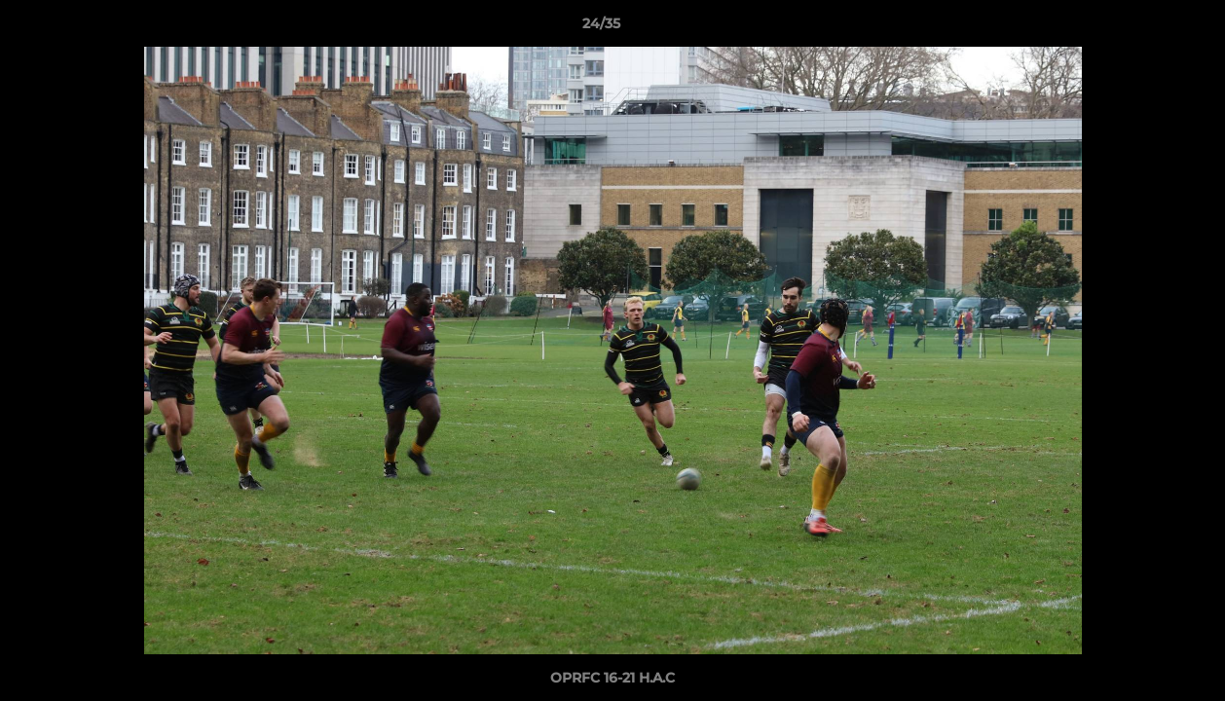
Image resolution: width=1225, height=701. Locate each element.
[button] (1143, 28)
